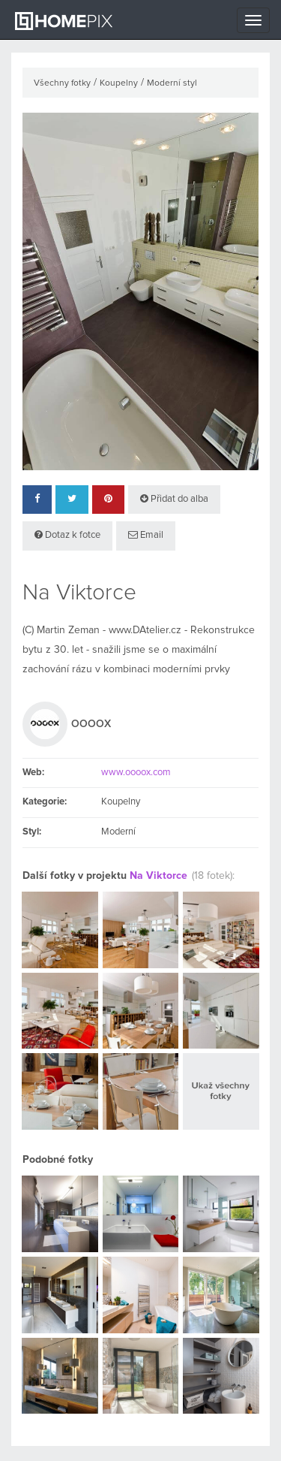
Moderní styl (172, 83)
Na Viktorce (158, 876)
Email (145, 535)
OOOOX (91, 724)
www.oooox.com (136, 772)
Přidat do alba (174, 499)
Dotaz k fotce (67, 535)
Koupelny (119, 83)
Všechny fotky (62, 83)
